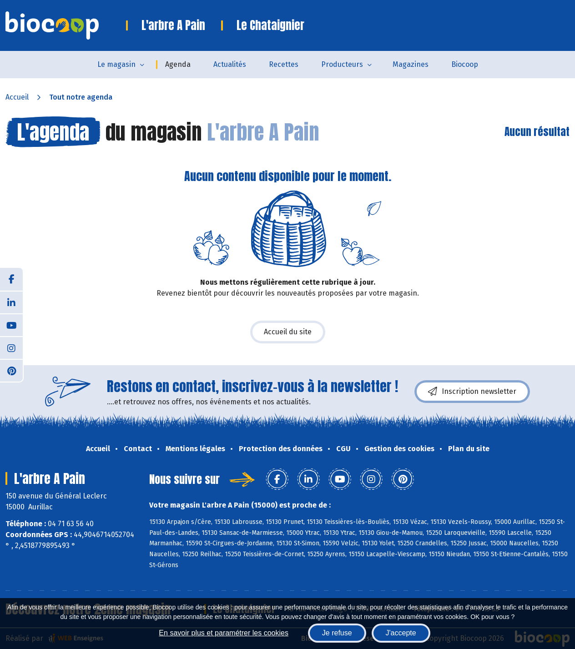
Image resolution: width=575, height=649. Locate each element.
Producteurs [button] (342, 64)
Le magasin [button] (116, 64)
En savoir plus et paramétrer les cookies (223, 633)
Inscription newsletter (472, 391)
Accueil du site (288, 331)
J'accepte (401, 633)
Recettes (283, 64)
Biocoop (464, 64)
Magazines (411, 64)
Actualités (229, 64)
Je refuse (337, 633)
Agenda (178, 64)
